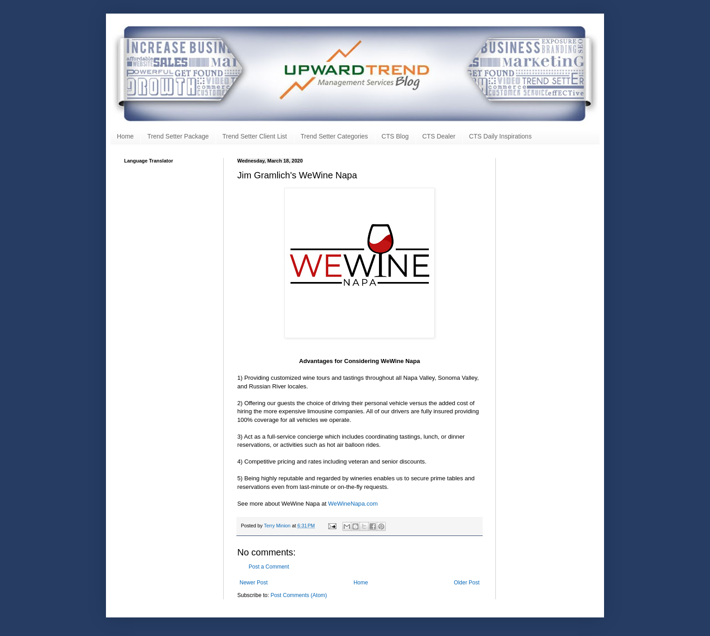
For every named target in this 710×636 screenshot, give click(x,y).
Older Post (467, 582)
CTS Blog (395, 136)
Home (125, 136)
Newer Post (254, 582)
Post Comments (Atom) (298, 595)
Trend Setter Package (178, 136)
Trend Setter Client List (254, 136)
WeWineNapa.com (353, 503)
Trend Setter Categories (334, 136)
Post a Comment (269, 567)
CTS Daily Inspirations (500, 136)
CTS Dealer (439, 136)
